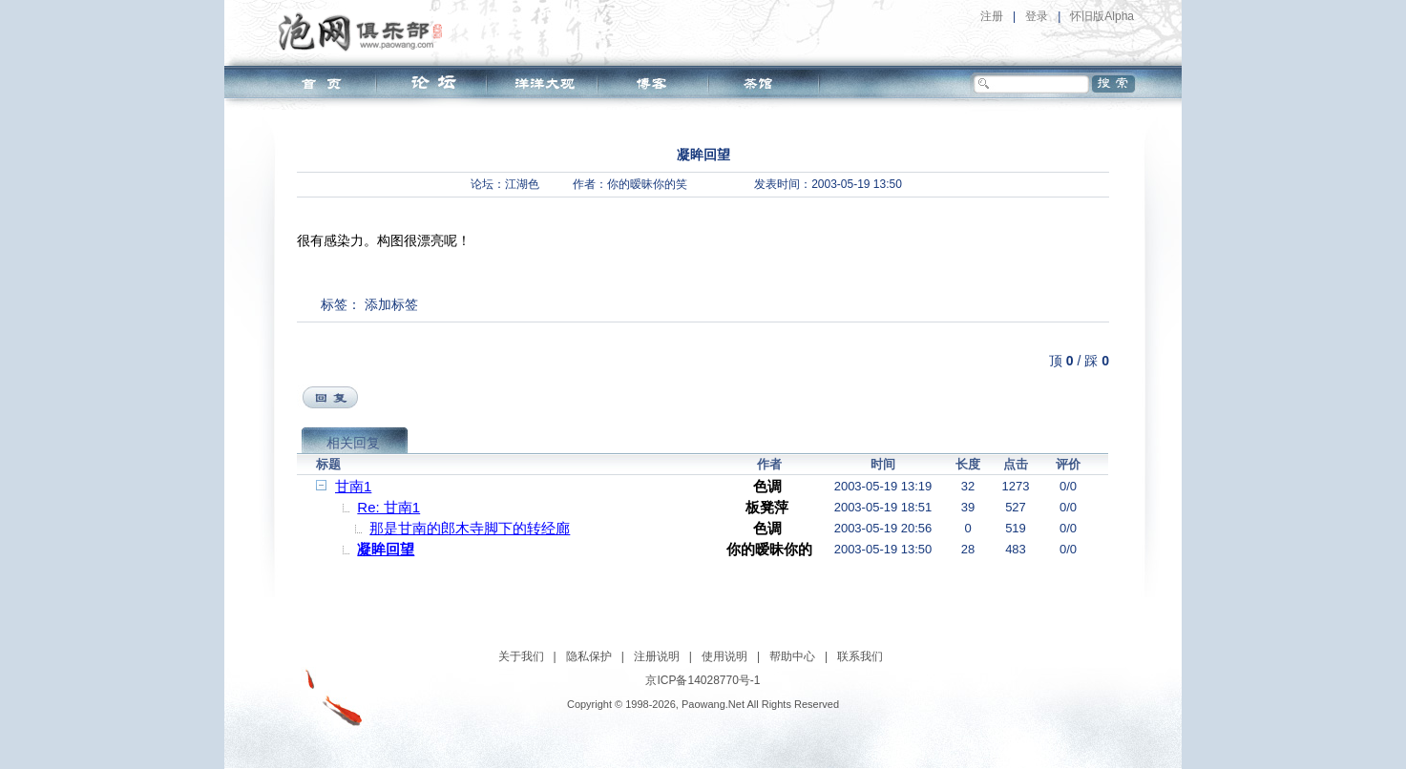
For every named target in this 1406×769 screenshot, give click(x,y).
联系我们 (860, 656)
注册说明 (657, 656)
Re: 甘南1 (388, 507)
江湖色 (522, 184)
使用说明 (724, 656)
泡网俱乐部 (365, 31)
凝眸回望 (385, 549)
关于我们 (521, 656)
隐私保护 (589, 656)
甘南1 (353, 486)
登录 (1036, 16)
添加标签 (391, 304)
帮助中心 (792, 656)
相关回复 (353, 442)
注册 (991, 16)
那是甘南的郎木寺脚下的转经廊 (469, 528)
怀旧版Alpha (1102, 16)
